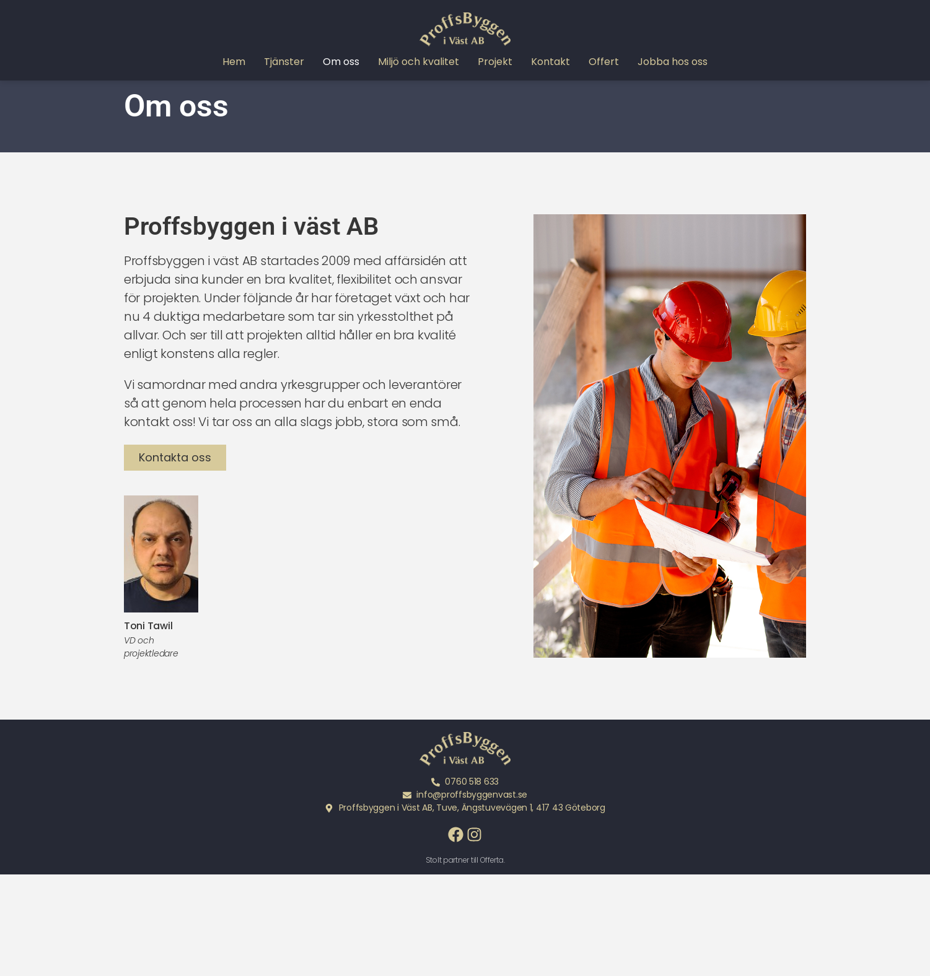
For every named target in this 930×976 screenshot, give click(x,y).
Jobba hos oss (673, 62)
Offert (604, 62)
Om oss (341, 62)
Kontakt (550, 62)
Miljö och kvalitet (418, 62)
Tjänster (284, 62)
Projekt (495, 62)
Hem (233, 62)
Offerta (492, 881)
